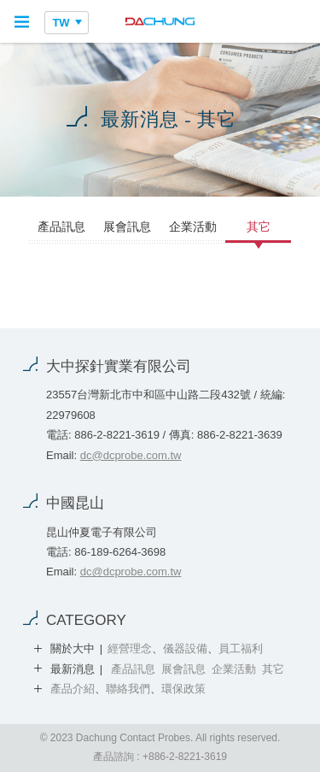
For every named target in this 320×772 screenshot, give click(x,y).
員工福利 (240, 648)
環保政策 (183, 688)
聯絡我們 (128, 688)
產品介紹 (72, 688)
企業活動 (193, 226)
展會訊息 (127, 226)
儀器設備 (185, 648)
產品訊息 (61, 226)
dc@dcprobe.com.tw (131, 455)
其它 (259, 226)
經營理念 (130, 648)
